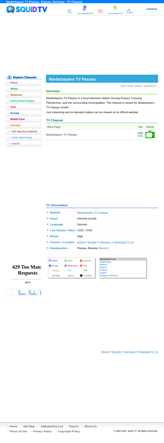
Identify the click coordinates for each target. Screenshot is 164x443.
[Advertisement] (82, 44)
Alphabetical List (52, 426)
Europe (130, 86)
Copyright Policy (69, 431)
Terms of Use (18, 431)
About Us (90, 426)
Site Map (29, 426)
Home (123, 86)
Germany (138, 86)
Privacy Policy (42, 431)
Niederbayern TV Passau (92, 212)
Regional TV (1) (150, 86)
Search (73, 426)
